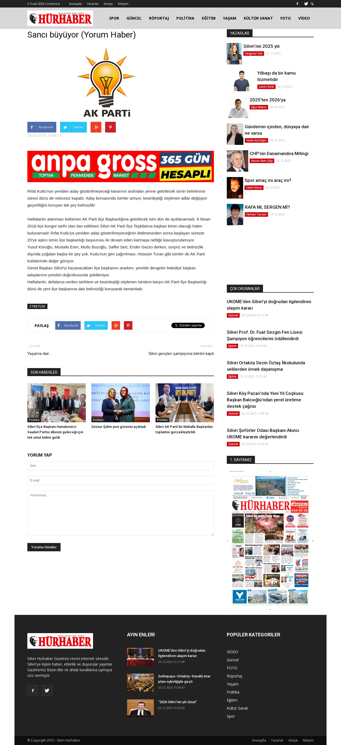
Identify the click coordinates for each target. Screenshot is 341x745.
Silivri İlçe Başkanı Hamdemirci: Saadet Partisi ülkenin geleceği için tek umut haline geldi (55, 432)
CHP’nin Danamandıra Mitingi (279, 153)
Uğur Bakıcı (258, 107)
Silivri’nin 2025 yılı (261, 46)
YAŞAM (229, 18)
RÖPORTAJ (159, 18)
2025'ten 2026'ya (268, 99)
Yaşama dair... (39, 353)
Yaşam (233, 684)
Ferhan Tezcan (256, 214)
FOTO (285, 18)
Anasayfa (75, 4)
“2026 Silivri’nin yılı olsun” (177, 702)
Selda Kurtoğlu (256, 140)
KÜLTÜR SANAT (258, 18)
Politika (34, 420)
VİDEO (304, 18)
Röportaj (234, 675)
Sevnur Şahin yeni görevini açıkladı (118, 427)
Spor (231, 716)
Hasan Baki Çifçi (262, 161)
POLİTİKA (185, 18)
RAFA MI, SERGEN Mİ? (267, 207)
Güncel (233, 315)
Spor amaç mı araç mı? (267, 180)
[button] (312, 4)
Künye (108, 4)
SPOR (114, 18)
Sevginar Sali (253, 53)
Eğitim (232, 346)
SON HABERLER (44, 372)
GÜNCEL (134, 18)
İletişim (123, 4)
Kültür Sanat (237, 708)
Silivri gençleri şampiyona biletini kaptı (181, 353)
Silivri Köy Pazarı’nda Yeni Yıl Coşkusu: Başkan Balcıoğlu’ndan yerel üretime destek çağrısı (265, 400)
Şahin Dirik (266, 87)
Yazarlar (93, 4)
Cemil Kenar (254, 187)
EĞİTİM (209, 18)
